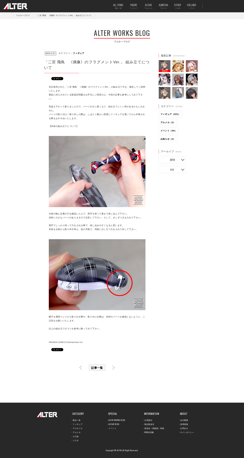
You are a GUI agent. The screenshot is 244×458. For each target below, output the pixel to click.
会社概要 (184, 420)
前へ (81, 368)
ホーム (9, 15)
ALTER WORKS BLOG (117, 420)
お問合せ (184, 428)
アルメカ (76, 432)
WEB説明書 (149, 432)
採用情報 (184, 424)
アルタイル (77, 428)
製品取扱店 (149, 424)
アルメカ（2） (168, 122)
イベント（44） (168, 130)
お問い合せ (228, 6)
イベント (112, 428)
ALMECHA (161, 6)
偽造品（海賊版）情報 (154, 428)
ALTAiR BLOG (114, 424)
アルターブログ (23, 15)
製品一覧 (76, 420)
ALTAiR (146, 6)
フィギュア (78, 53)
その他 (76, 436)
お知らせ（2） (168, 139)
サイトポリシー (187, 432)
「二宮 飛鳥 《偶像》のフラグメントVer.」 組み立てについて (64, 15)
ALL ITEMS (116, 6)
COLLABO (189, 6)
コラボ (76, 440)
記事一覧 (97, 368)
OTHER (175, 6)
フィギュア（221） (170, 114)
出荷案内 (218, 6)
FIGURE (132, 6)
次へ (113, 368)
